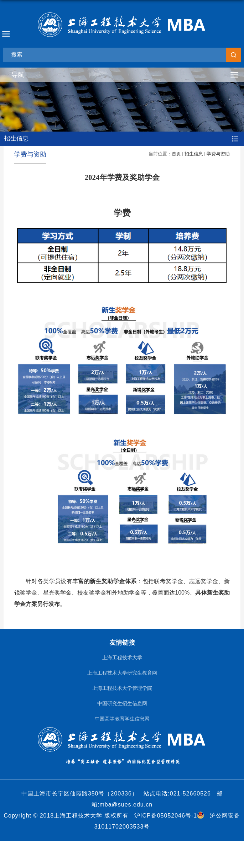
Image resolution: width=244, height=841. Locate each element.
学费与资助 (218, 153)
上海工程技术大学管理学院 (122, 688)
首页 (176, 153)
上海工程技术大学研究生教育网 (122, 673)
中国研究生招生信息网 (122, 703)
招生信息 (194, 153)
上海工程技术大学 (122, 657)
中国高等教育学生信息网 (122, 719)
